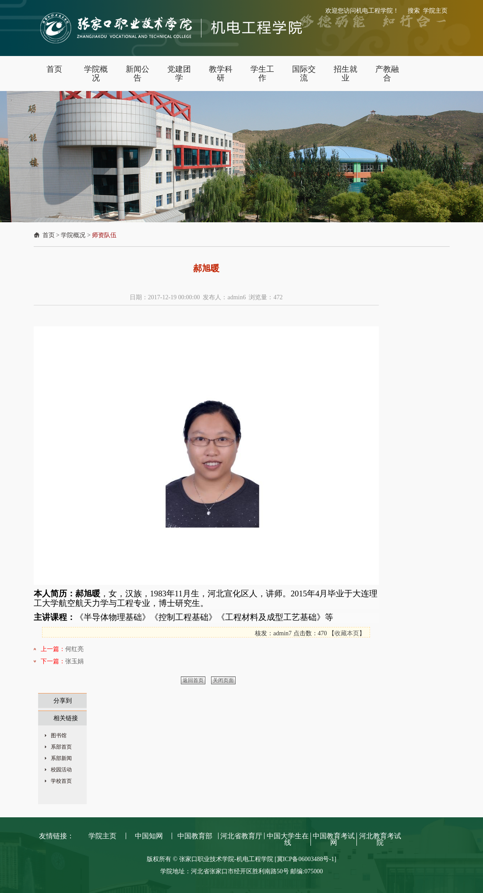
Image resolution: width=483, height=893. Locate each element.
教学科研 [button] (221, 73)
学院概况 (73, 235)
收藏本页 (347, 633)
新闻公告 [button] (137, 73)
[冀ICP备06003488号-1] (305, 859)
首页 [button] (54, 69)
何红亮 (74, 649)
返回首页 (193, 680)
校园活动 (61, 770)
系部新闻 (61, 758)
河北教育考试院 (380, 839)
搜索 (414, 10)
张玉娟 (74, 661)
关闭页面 (223, 680)
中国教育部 (194, 836)
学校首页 (61, 781)
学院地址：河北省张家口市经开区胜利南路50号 (225, 871)
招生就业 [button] (345, 73)
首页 (48, 235)
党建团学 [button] (179, 73)
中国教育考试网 (334, 839)
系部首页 (61, 747)
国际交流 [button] (304, 73)
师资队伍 (104, 235)
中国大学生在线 (288, 839)
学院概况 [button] (96, 73)
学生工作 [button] (262, 73)
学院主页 (435, 10)
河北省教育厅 (241, 836)
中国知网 (149, 836)
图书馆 (59, 735)
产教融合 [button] (387, 73)
